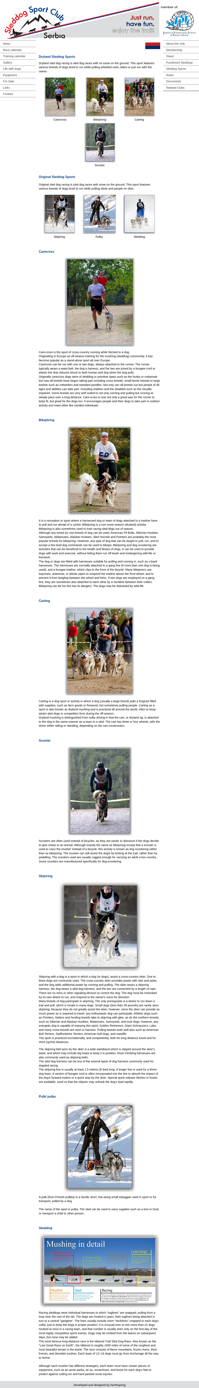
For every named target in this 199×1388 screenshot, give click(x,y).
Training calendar (14, 56)
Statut (170, 56)
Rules (170, 75)
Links (6, 87)
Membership (174, 50)
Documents (173, 81)
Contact (8, 93)
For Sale (8, 81)
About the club (175, 43)
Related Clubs (175, 87)
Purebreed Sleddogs (179, 62)
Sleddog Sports (176, 68)
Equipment (10, 75)
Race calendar (12, 50)
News (6, 43)
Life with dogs (12, 68)
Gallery (7, 62)
